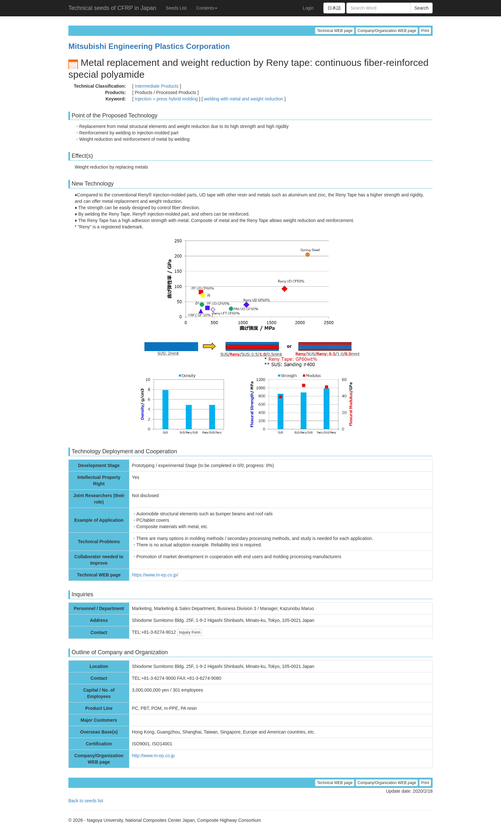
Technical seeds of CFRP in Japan (112, 8)
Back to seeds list (85, 800)
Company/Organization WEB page (387, 30)
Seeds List (176, 8)
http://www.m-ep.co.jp (153, 755)
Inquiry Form (189, 632)
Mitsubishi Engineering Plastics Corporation (149, 46)
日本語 (334, 8)
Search (421, 8)
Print (425, 30)
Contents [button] (206, 8)
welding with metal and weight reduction (243, 98)
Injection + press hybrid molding (166, 98)
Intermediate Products (157, 86)
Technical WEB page (334, 30)
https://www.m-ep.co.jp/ (155, 574)
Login (308, 8)
